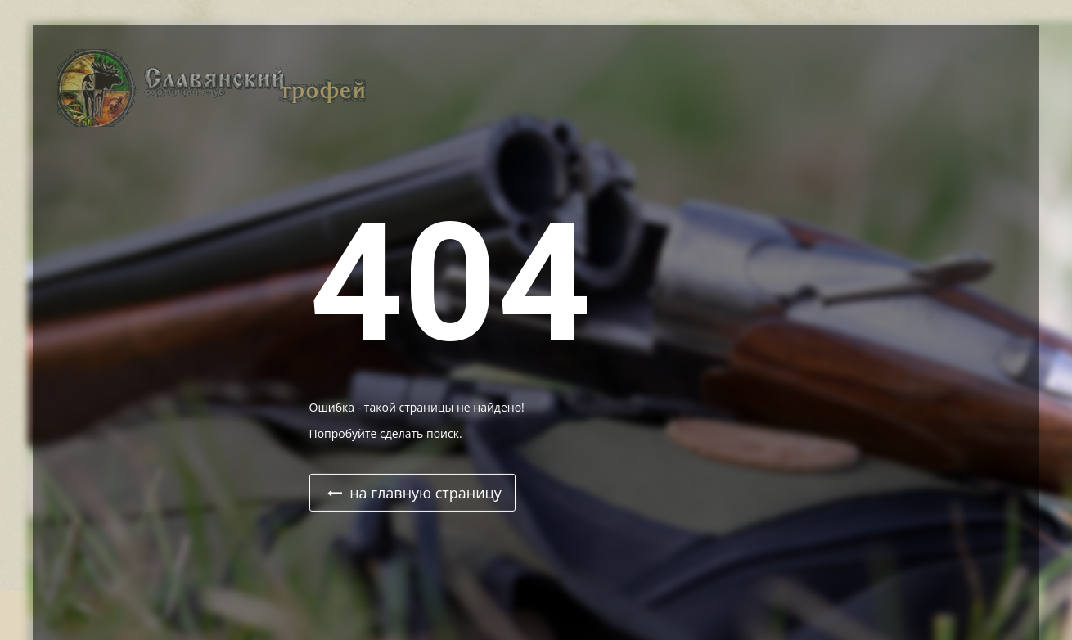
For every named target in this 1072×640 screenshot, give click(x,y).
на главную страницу (414, 493)
